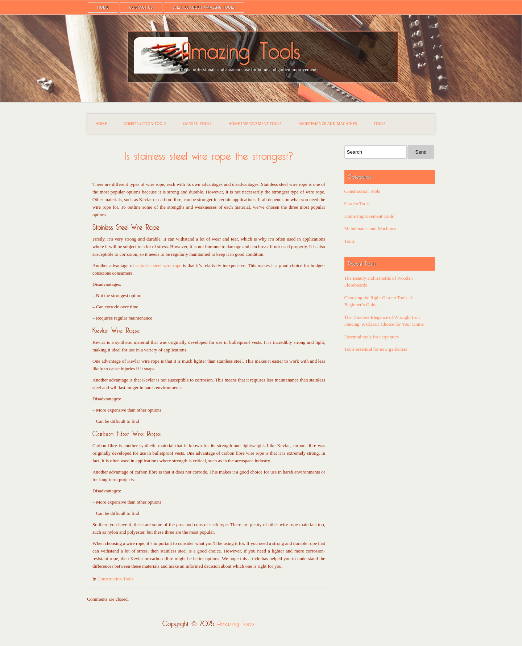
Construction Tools (145, 123)
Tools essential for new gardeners (375, 349)
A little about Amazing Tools (204, 7)
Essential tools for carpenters (371, 336)
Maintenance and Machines (327, 123)
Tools (380, 123)
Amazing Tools (240, 51)
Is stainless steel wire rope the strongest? (209, 156)
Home (103, 7)
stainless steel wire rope (159, 265)
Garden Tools (197, 123)
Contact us (141, 7)
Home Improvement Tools (255, 123)
